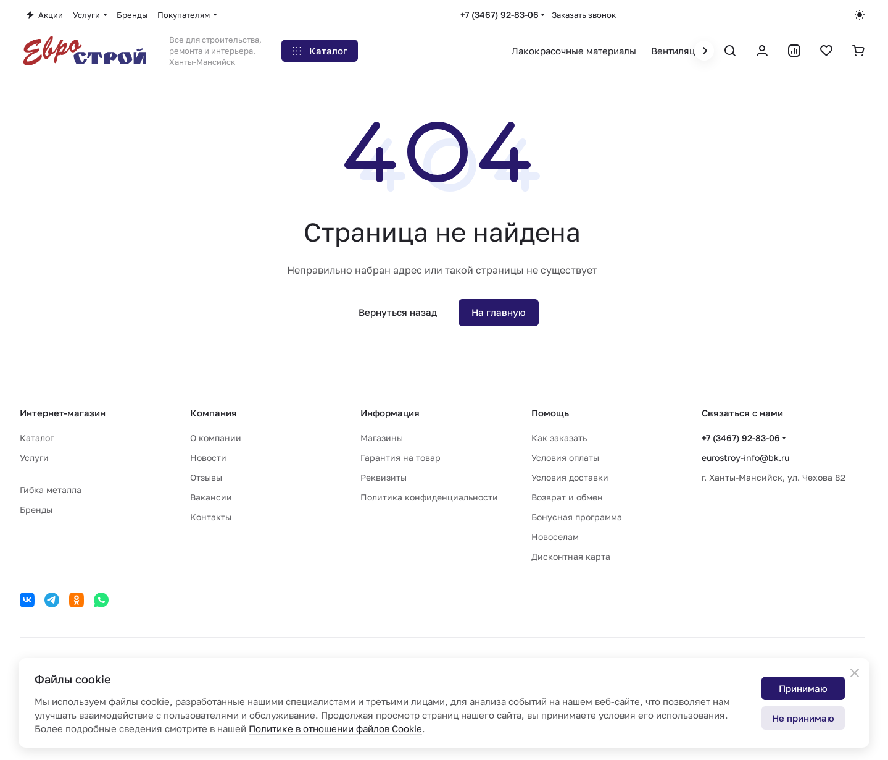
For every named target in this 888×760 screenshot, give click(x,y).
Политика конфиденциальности (429, 497)
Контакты (210, 517)
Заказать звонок (584, 15)
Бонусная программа (576, 517)
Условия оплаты (565, 457)
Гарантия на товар (400, 457)
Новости (208, 457)
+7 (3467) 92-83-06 (499, 14)
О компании (215, 438)
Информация (390, 412)
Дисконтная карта (570, 556)
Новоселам (555, 536)
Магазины (381, 438)
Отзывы (206, 477)
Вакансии (211, 497)
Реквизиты (383, 477)
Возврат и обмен (567, 497)
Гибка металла (50, 489)
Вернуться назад (398, 312)
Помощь (550, 412)
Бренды (36, 509)
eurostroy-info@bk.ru (745, 457)
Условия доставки (569, 477)
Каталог (37, 438)
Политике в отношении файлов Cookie (335, 728)
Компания (213, 412)
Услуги (34, 457)
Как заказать (559, 438)
